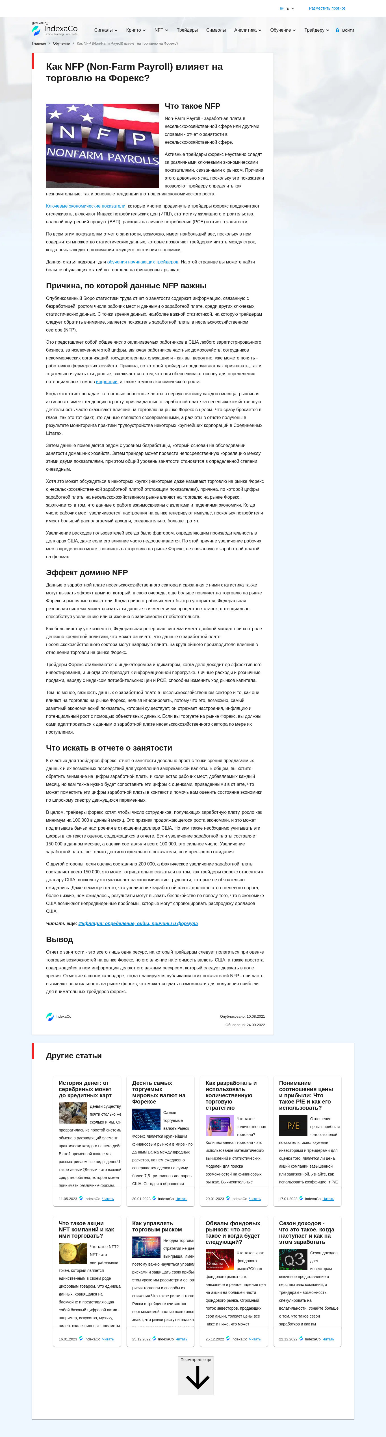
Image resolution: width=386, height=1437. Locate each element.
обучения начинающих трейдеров (142, 262)
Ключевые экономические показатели (85, 206)
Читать (108, 1199)
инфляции (107, 381)
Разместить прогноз (327, 8)
